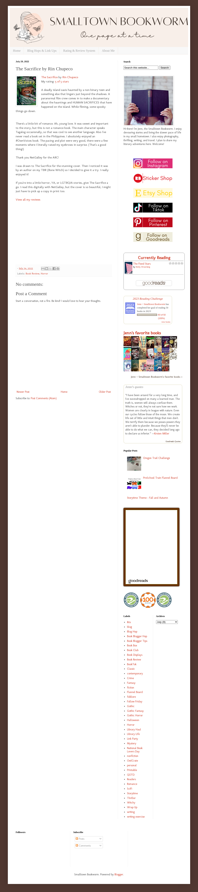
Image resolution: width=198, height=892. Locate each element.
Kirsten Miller (161, 433)
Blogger (118, 874)
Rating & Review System (79, 50)
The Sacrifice (49, 77)
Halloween (133, 720)
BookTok (131, 664)
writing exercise (136, 816)
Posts (80, 838)
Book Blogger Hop (137, 636)
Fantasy (131, 683)
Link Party (132, 738)
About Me (108, 50)
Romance (132, 784)
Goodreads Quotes (173, 441)
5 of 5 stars (62, 81)
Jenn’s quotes (134, 387)
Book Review (32, 273)
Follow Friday (134, 701)
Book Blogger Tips (137, 641)
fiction (130, 687)
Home (17, 50)
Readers (131, 779)
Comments (83, 845)
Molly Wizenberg (143, 267)
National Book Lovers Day (135, 749)
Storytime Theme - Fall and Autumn (147, 497)
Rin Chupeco (70, 77)
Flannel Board (135, 692)
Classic (131, 668)
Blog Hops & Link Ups (41, 50)
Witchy (131, 802)
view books (165, 322)
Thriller (131, 798)
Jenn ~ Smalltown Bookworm (151, 304)
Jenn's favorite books (142, 333)
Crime (130, 678)
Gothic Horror (135, 715)
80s (129, 622)
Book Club (132, 650)
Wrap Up (132, 807)
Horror (44, 273)
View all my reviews (28, 199)
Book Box (132, 645)
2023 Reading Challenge (148, 298)
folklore (131, 696)
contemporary (135, 673)
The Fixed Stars (142, 263)
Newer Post (23, 392)
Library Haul (134, 729)
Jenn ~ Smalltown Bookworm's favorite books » (156, 376)
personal (132, 765)
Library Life (133, 734)
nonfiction (132, 756)
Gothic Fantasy (135, 711)
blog (129, 627)
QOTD (130, 774)
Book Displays (134, 655)
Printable (132, 770)
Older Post (105, 392)
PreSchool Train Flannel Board (160, 477)
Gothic (130, 706)
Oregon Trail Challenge (156, 458)
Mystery (131, 743)
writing (131, 812)
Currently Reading (154, 257)
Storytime (132, 793)
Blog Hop (132, 631)
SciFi (129, 788)
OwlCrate (132, 760)
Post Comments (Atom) (44, 398)
